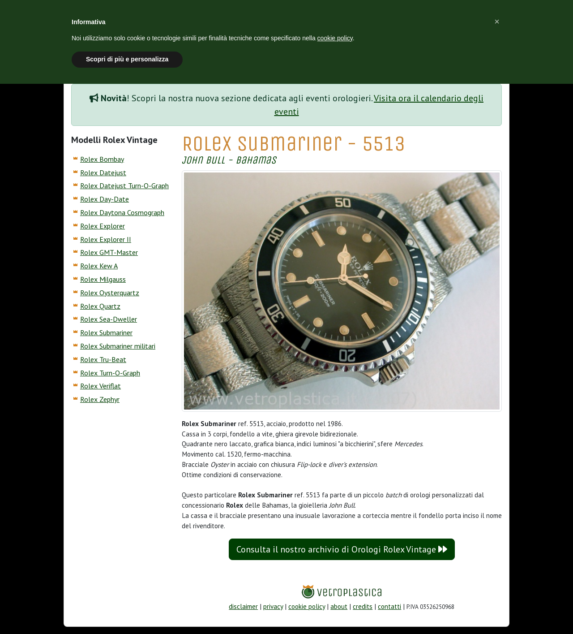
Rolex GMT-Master (109, 252)
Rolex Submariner (106, 332)
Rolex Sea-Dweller (108, 319)
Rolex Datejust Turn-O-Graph (124, 185)
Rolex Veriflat (100, 385)
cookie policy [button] (335, 38)
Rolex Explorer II (105, 239)
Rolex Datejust (103, 172)
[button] (497, 21)
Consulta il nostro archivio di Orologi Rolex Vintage (341, 549)
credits (362, 606)
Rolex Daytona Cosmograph (122, 212)
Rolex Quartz (100, 306)
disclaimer (243, 606)
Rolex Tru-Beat (103, 359)
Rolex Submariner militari (117, 345)
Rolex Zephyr (100, 399)
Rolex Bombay (102, 159)
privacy (273, 606)
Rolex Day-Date (104, 198)
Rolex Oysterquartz (109, 292)
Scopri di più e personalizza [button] (127, 59)
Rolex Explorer (102, 225)
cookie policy (306, 606)
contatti (389, 606)
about (338, 606)
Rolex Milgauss (103, 279)
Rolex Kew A (99, 265)
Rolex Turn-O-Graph (110, 372)
